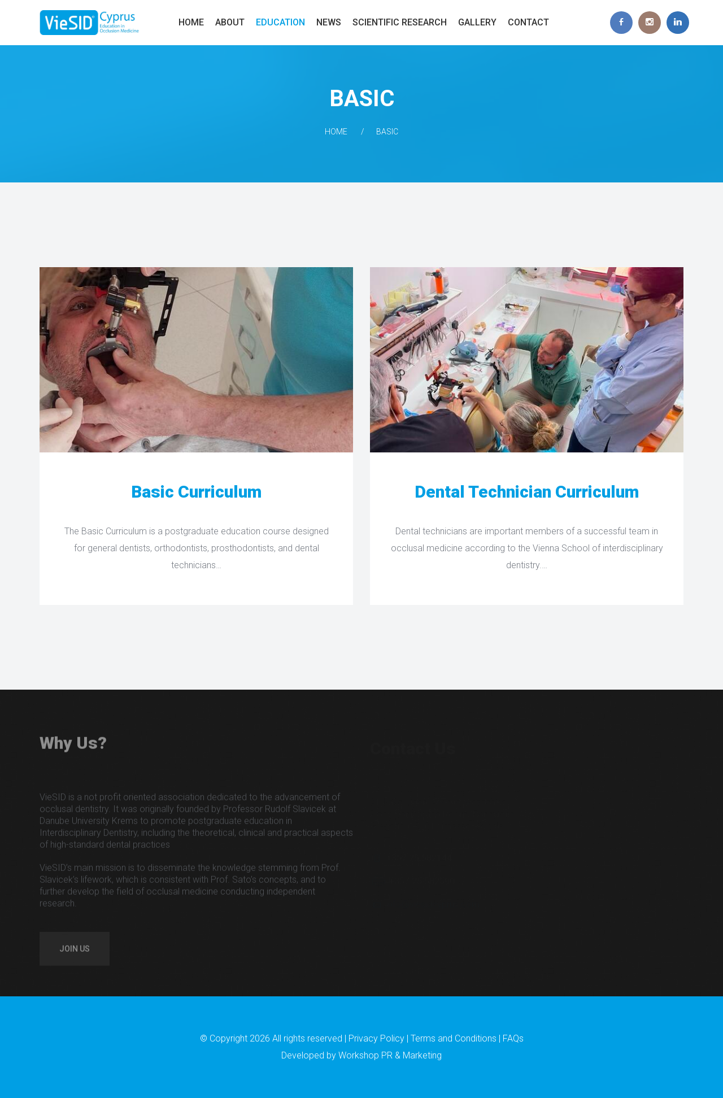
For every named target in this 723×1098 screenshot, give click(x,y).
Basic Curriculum (196, 492)
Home (191, 22)
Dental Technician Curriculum (527, 492)
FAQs (513, 1038)
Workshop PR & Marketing (390, 1055)
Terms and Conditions (453, 1038)
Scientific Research (399, 22)
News (328, 22)
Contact (528, 22)
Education (280, 22)
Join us (74, 953)
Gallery (477, 22)
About (230, 22)
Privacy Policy (376, 1038)
